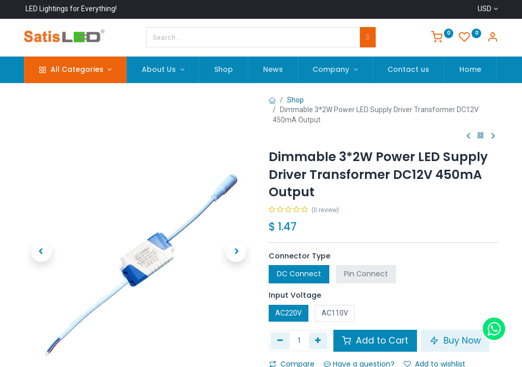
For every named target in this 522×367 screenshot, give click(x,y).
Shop (295, 100)
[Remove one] (280, 340)
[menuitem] (223, 70)
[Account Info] (492, 38)
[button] (41, 233)
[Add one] (318, 340)
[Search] (368, 37)
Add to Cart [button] (375, 340)
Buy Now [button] (455, 340)
